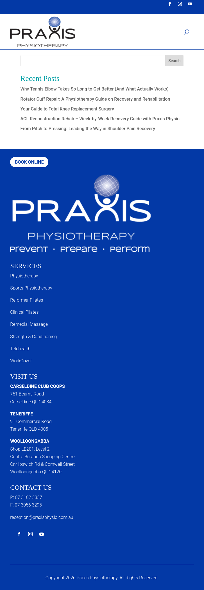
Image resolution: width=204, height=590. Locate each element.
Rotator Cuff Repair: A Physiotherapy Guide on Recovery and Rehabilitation (95, 99)
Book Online (29, 162)
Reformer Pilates (26, 300)
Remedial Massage (29, 324)
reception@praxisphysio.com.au (41, 517)
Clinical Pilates (24, 312)
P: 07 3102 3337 (26, 497)
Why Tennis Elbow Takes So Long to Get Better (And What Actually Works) (95, 89)
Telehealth (20, 348)
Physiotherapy (24, 276)
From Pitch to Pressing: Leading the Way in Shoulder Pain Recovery (88, 128)
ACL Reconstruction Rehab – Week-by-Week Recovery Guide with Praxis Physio (100, 118)
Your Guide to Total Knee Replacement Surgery (67, 109)
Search (174, 60)
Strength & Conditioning (33, 336)
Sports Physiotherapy (31, 288)
